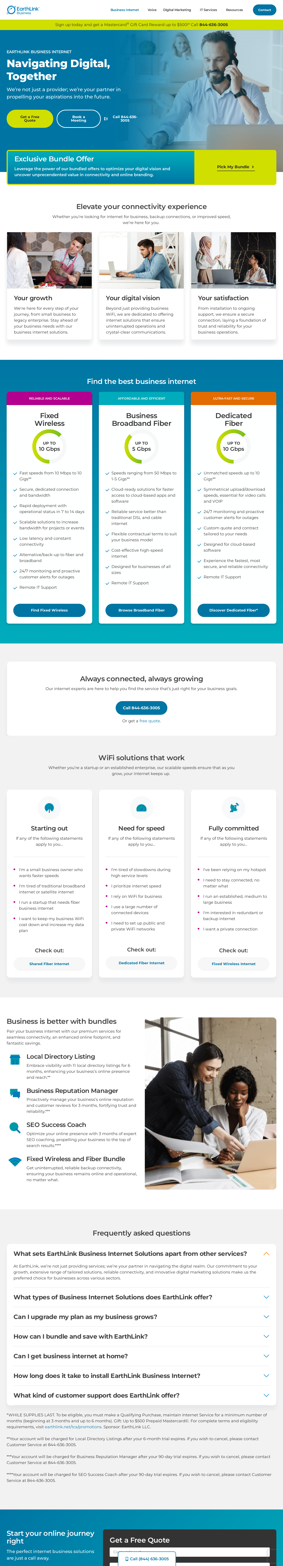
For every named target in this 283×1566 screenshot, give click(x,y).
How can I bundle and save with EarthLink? (80, 1342)
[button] (49, 404)
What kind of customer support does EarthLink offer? (96, 1401)
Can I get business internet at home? (70, 1362)
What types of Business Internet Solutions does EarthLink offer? (112, 1303)
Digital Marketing (178, 10)
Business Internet (126, 10)
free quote (150, 727)
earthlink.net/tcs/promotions (73, 1426)
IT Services (209, 10)
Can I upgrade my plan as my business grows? (85, 1323)
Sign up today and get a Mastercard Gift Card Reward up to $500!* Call (141, 24)
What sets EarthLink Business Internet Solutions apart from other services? (130, 1260)
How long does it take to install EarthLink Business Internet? (106, 1382)
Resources (235, 10)
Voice (152, 10)
